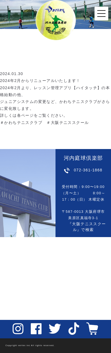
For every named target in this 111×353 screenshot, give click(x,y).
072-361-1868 (88, 170)
